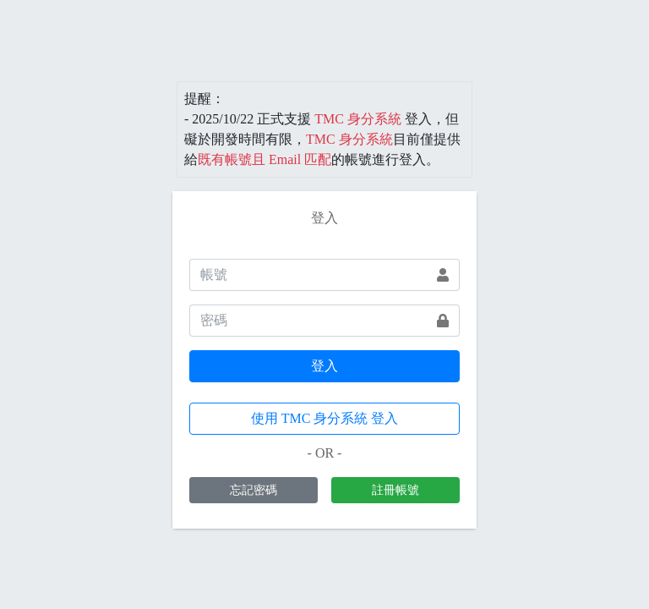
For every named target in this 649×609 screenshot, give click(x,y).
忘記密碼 (253, 490)
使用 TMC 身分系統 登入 (325, 418)
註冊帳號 (395, 490)
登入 (324, 366)
